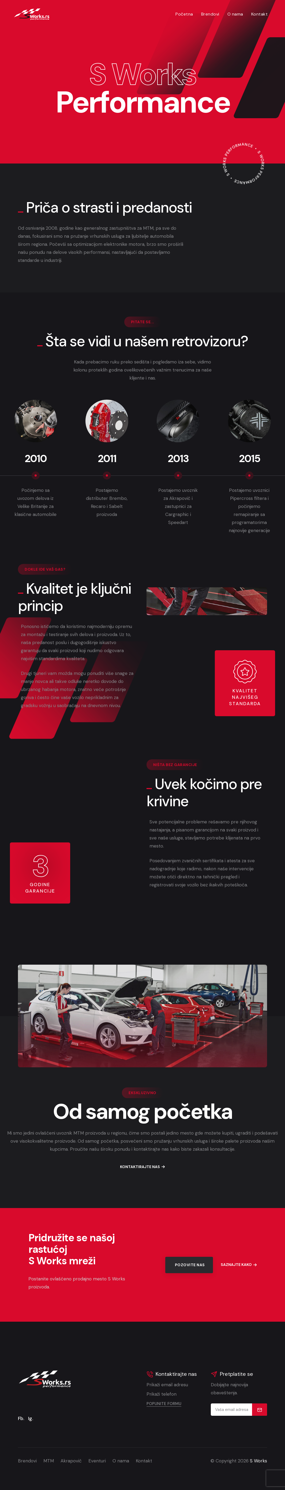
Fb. (21, 1418)
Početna (184, 14)
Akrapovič (71, 1461)
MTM (48, 1461)
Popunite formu (164, 1403)
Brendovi (210, 14)
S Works (258, 1461)
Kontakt (259, 14)
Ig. (30, 1418)
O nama (235, 14)
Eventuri (97, 1461)
